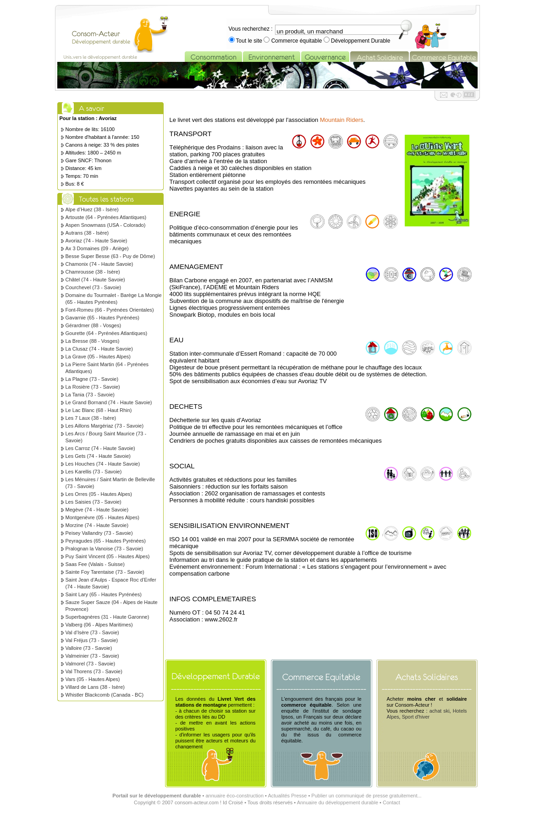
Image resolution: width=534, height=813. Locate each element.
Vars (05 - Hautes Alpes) (93, 679)
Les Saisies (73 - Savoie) (93, 502)
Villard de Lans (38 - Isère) (95, 687)
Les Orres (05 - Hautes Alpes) (99, 494)
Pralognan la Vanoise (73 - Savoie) (104, 548)
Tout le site (249, 41)
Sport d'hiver (415, 717)
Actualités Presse (287, 795)
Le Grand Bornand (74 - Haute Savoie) (109, 402)
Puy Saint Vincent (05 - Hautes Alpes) (108, 556)
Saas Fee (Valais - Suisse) (95, 564)
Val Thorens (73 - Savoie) (94, 671)
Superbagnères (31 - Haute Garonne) (107, 617)
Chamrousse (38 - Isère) (93, 272)
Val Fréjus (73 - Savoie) (92, 640)
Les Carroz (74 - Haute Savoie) (100, 448)
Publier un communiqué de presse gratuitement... (366, 795)
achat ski (439, 711)
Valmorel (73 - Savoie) (91, 663)
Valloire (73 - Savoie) (89, 648)
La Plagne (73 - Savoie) (92, 379)
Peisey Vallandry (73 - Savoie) (99, 533)
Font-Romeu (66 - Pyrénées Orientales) (110, 310)
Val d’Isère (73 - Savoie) (92, 632)
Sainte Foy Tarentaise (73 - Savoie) (105, 572)
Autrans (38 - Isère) (87, 233)
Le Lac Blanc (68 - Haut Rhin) (99, 410)
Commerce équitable (296, 41)
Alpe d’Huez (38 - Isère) (92, 209)
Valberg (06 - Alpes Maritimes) (99, 624)
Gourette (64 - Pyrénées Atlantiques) (107, 333)
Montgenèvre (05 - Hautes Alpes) (102, 517)
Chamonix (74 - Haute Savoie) (99, 264)
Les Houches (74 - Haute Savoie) (103, 464)
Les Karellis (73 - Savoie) (94, 471)
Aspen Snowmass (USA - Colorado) (106, 225)
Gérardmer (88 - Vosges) (93, 325)
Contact (391, 802)
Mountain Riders (341, 119)
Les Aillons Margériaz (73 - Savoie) (105, 425)
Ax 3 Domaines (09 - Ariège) (97, 248)
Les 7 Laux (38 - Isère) (91, 418)
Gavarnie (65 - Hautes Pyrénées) (102, 317)
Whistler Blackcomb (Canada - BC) (105, 695)
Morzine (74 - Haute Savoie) (97, 525)
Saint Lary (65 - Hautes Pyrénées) (104, 594)
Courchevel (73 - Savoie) (93, 287)
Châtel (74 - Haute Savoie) (95, 279)
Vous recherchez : (251, 29)
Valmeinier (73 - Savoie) (92, 656)
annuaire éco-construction (234, 795)
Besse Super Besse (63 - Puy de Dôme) (110, 256)
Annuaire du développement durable (337, 802)
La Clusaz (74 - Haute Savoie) (99, 349)
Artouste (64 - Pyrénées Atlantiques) (106, 217)
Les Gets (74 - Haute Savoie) (98, 456)
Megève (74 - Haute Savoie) (97, 509)
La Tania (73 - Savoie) (90, 394)
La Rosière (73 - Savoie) (93, 387)
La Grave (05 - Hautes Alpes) (98, 356)
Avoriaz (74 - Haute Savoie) (96, 240)
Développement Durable (360, 41)
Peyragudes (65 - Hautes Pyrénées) (106, 541)
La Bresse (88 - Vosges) (93, 341)
